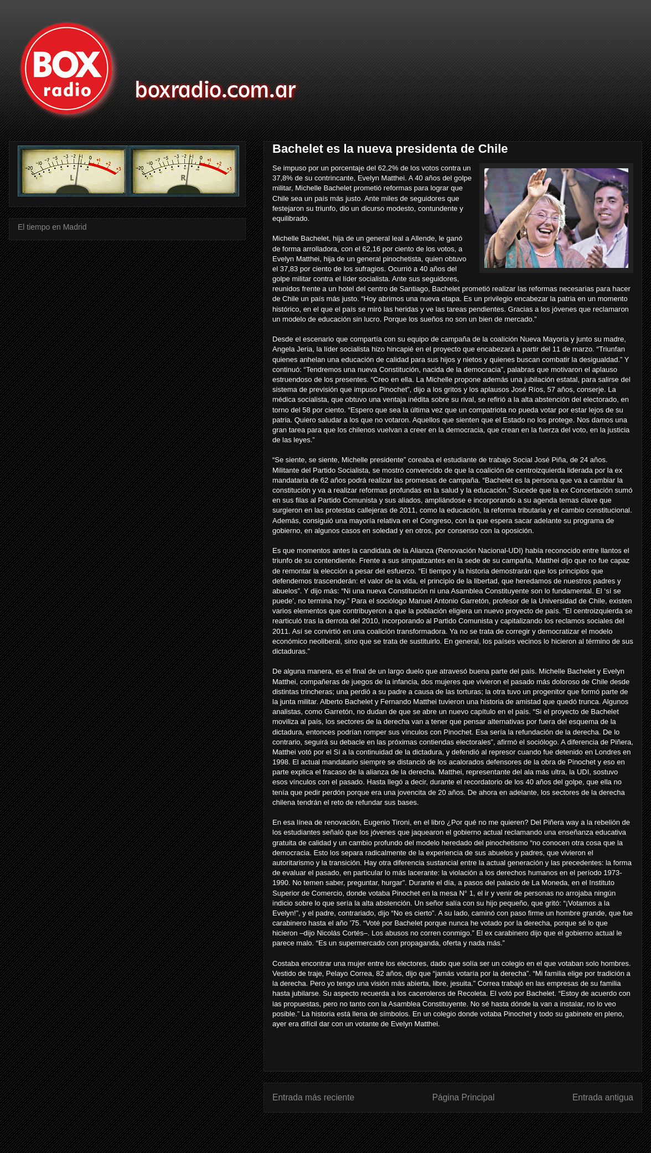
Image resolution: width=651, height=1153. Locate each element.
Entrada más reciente (313, 1097)
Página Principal (463, 1097)
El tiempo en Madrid (52, 227)
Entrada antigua (602, 1097)
